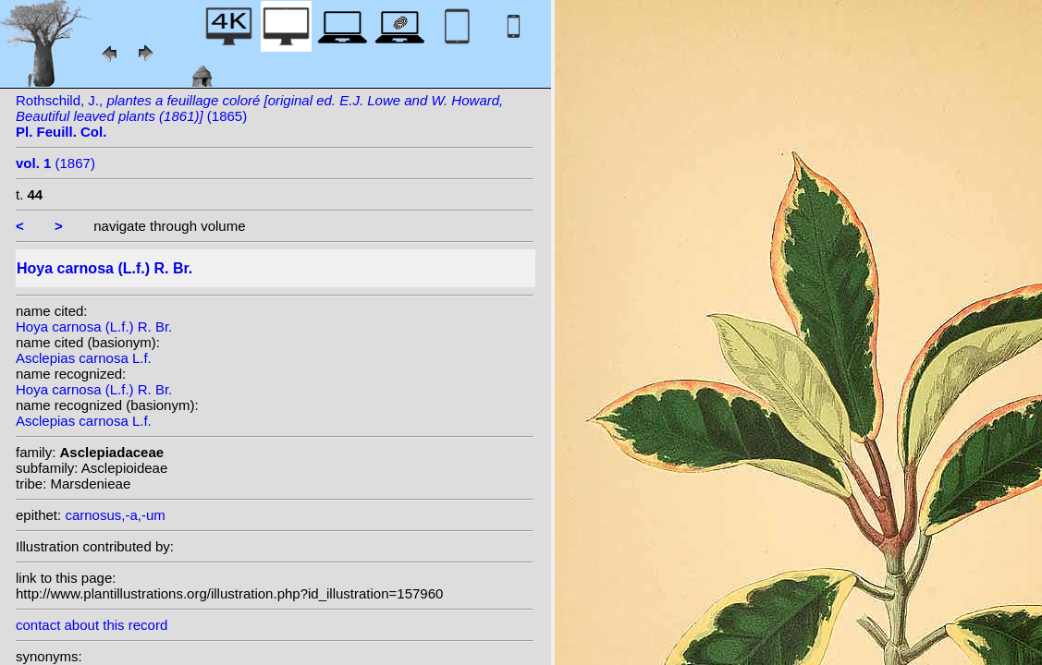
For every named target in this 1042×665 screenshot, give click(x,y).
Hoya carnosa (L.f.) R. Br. (94, 326)
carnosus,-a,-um (115, 515)
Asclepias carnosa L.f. (84, 358)
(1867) (55, 163)
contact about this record (91, 625)
